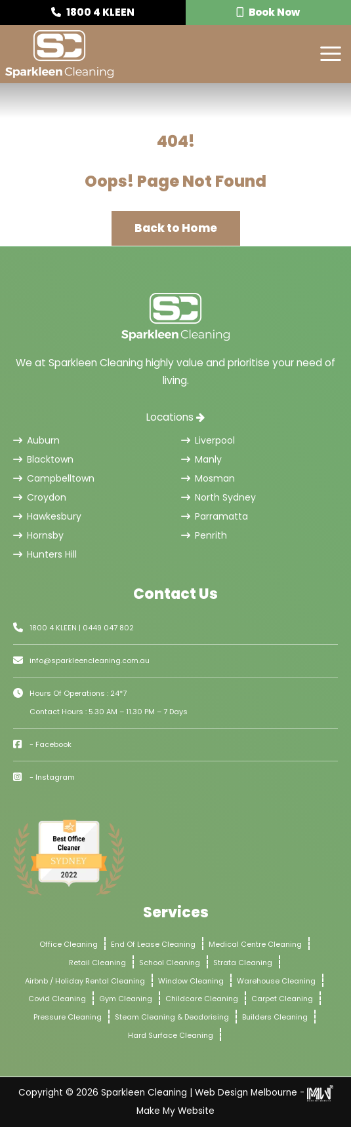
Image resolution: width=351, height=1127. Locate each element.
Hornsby (38, 535)
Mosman (208, 478)
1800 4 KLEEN (92, 12)
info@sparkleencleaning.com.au (90, 660)
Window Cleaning (191, 981)
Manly (201, 459)
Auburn (36, 440)
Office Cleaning (68, 944)
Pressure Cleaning (67, 1017)
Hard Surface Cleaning (170, 1035)
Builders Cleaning (275, 1017)
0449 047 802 (108, 627)
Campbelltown (53, 478)
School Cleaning (169, 962)
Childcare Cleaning (201, 998)
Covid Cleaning (57, 998)
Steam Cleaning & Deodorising (172, 1017)
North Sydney (218, 497)
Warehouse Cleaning (276, 981)
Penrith (204, 535)
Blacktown (43, 459)
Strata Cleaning (242, 962)
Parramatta (214, 516)
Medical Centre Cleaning (255, 944)
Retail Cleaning (97, 962)
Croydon (39, 497)
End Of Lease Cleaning (153, 944)
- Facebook (51, 744)
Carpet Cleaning (282, 998)
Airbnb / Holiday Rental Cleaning (85, 981)
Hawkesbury (47, 516)
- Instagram (52, 777)
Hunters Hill (45, 554)
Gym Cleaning (125, 998)
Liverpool (208, 440)
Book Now (268, 12)
